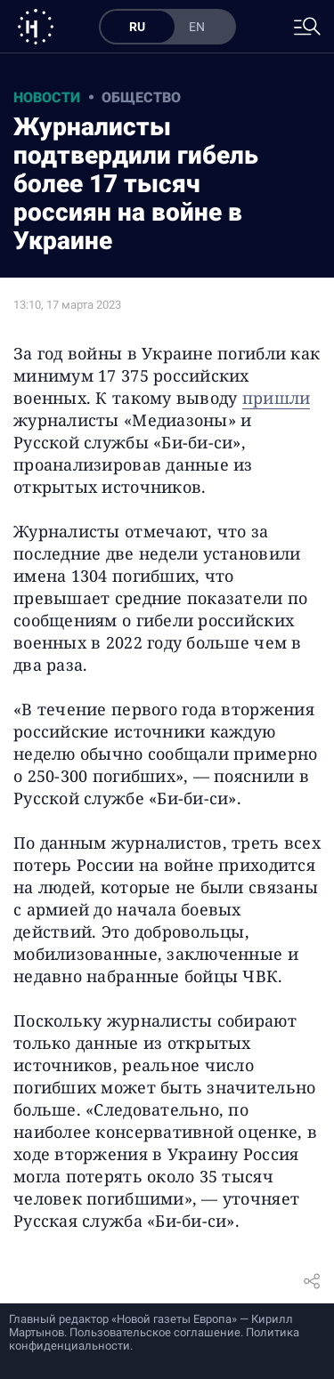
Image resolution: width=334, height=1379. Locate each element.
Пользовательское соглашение (154, 1332)
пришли (276, 397)
